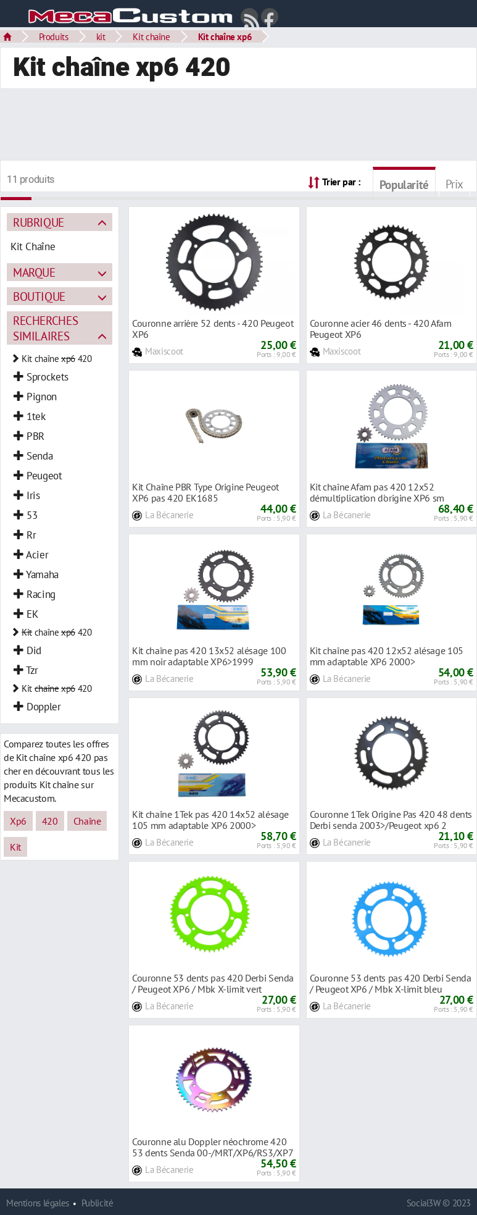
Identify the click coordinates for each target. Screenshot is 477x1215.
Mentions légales (37, 1203)
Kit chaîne (151, 36)
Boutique (39, 296)
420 (50, 821)
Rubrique (38, 222)
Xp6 (18, 821)
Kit (15, 847)
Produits (53, 36)
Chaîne (87, 821)
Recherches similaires (45, 328)
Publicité (97, 1203)
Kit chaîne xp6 (225, 36)
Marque (34, 272)
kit (101, 36)
